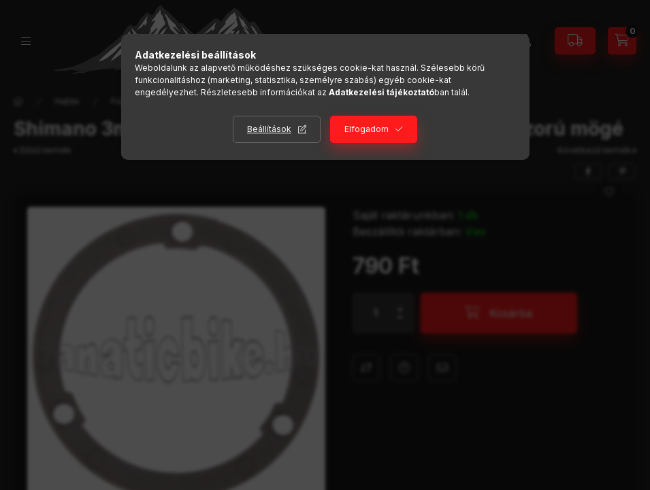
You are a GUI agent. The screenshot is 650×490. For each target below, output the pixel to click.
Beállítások (269, 129)
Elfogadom (366, 129)
